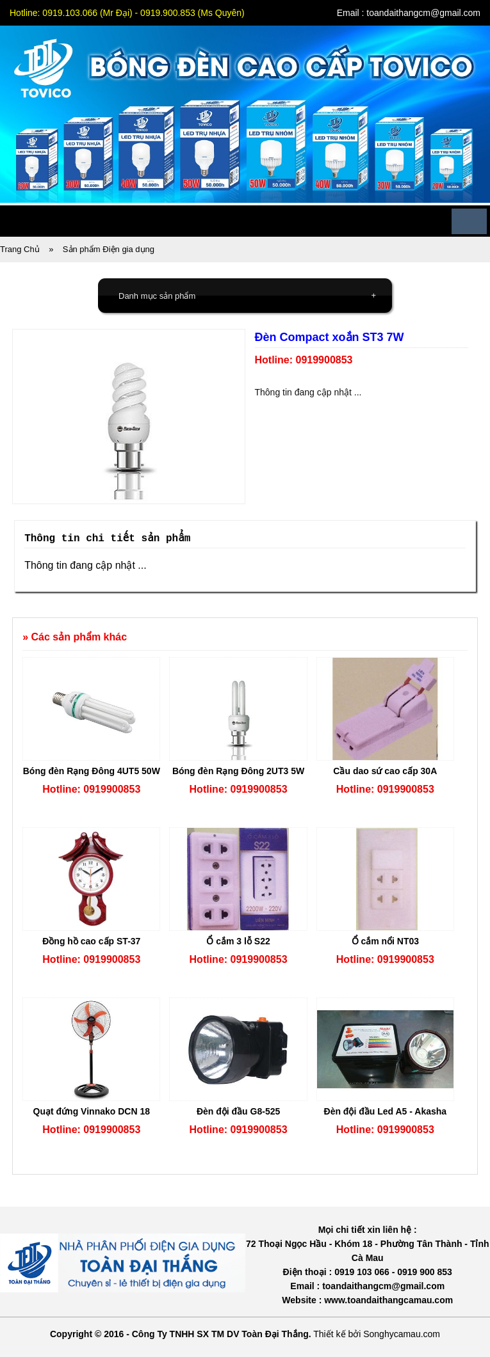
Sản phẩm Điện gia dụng (108, 249)
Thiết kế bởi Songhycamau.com (376, 1334)
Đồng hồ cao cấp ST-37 (91, 941)
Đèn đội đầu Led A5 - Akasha (385, 1111)
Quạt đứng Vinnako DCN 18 (91, 1111)
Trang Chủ (20, 249)
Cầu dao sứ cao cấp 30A (385, 771)
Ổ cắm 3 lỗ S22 (238, 941)
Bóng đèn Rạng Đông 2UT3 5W (238, 771)
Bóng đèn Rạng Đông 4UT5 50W (91, 771)
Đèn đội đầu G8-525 (238, 1111)
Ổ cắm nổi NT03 (386, 941)
